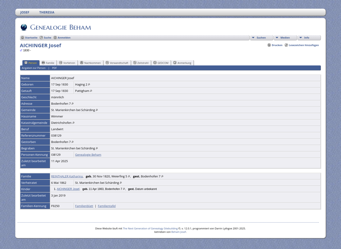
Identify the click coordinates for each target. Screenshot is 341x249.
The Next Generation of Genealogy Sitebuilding (150, 228)
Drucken (277, 45)
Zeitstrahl (140, 63)
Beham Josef (178, 231)
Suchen (261, 37)
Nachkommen (90, 63)
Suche (47, 37)
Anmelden (64, 37)
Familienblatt (84, 206)
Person (30, 63)
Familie (48, 63)
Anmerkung (182, 63)
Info (306, 37)
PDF (54, 68)
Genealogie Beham (60, 27)
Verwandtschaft (117, 63)
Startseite (31, 37)
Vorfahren (67, 63)
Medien (285, 37)
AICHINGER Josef (68, 189)
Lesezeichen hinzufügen (304, 45)
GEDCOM (160, 63)
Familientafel (107, 206)
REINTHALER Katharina (67, 176)
